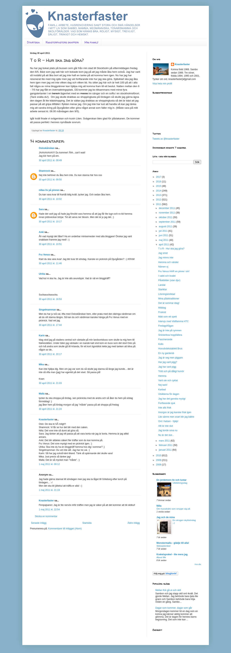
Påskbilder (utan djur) (169, 280)
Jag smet (163, 253)
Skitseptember (164, 546)
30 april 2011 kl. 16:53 (50, 299)
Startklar (162, 289)
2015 (159, 186)
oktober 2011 (166, 217)
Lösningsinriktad (166, 294)
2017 (159, 177)
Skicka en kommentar (46, 516)
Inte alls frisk (164, 407)
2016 (159, 181)
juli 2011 (163, 231)
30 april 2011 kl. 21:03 (50, 383)
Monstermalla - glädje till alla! (173, 543)
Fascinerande (165, 339)
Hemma (162, 376)
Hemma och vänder (168, 262)
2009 (159, 460)
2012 (159, 199)
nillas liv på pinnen (49, 190)
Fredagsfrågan (165, 325)
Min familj (91, 42)
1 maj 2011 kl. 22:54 (49, 509)
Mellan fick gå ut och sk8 (168, 590)
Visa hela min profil (162, 83)
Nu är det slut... (166, 435)
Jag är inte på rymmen (169, 330)
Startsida (33, 42)
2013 (159, 195)
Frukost (162, 312)
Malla (42, 393)
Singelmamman (47, 309)
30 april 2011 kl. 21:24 (50, 409)
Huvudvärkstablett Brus (170, 348)
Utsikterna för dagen (168, 394)
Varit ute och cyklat (168, 380)
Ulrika (42, 274)
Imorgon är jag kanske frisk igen (174, 412)
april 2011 (164, 244)
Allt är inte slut (165, 426)
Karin (42, 335)
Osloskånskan (47, 148)
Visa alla (197, 564)
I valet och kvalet (166, 275)
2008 (159, 464)
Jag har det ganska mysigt (171, 398)
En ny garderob (166, 353)
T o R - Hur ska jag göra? (171, 248)
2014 (159, 190)
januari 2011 (165, 449)
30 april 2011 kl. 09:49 (50, 160)
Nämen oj (163, 266)
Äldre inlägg (133, 523)
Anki (41, 232)
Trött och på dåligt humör (171, 371)
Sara (41, 209)
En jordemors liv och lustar (172, 480)
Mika (41, 364)
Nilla (159, 505)
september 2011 (167, 221)
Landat (161, 285)
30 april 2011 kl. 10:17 (50, 221)
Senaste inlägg (38, 523)
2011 (159, 204)
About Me (161, 557)
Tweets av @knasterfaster (166, 138)
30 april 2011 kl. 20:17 (50, 354)
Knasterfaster (46, 419)
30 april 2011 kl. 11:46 (50, 263)
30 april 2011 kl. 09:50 (50, 179)
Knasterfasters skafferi (62, 42)
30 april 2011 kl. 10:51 (50, 244)
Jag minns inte (165, 257)
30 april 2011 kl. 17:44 (50, 325)
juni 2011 (164, 235)
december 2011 (167, 208)
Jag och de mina (166, 517)
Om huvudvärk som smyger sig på (173, 509)
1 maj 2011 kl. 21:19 (49, 490)
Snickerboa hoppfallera (170, 335)
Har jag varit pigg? (167, 362)
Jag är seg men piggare (170, 357)
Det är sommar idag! (168, 303)
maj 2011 (164, 240)
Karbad (162, 389)
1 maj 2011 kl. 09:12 (49, 464)
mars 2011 (164, 440)
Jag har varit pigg (167, 366)
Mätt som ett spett (167, 316)
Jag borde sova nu (167, 430)
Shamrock (44, 171)
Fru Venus (44, 254)
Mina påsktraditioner (168, 298)
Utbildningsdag (180, 483)
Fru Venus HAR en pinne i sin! (173, 271)
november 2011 (167, 212)
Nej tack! (162, 385)
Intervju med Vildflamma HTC (173, 321)
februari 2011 (166, 445)
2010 (159, 455)
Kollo (160, 344)
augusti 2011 (166, 226)
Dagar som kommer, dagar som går (173, 608)
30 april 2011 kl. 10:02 (50, 199)
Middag (162, 307)
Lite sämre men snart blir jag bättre (176, 416)
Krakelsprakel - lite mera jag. (172, 554)
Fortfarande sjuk (166, 403)
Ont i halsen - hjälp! (168, 421)
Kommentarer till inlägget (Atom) (65, 528)
